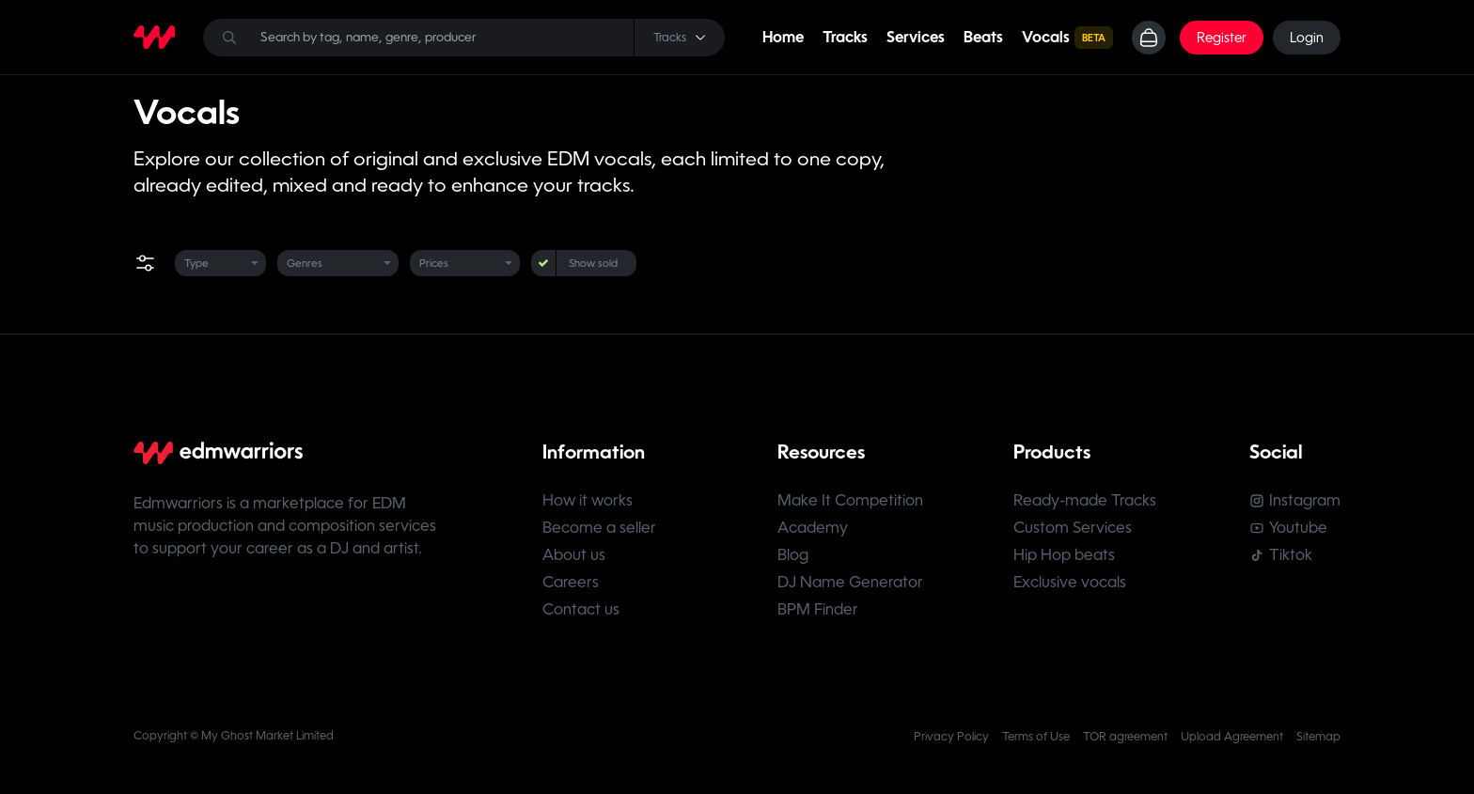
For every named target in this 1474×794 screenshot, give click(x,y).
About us (573, 555)
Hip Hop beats (1064, 555)
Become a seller (599, 528)
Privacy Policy (951, 736)
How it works (587, 500)
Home (783, 37)
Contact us (580, 609)
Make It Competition (850, 500)
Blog (792, 555)
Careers (570, 582)
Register (1222, 37)
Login (1307, 37)
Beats (983, 37)
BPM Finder (817, 609)
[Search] (464, 37)
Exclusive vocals (1069, 582)
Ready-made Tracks (1084, 500)
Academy (812, 528)
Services (915, 37)
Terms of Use (1036, 736)
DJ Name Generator (850, 582)
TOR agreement (1125, 736)
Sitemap (1318, 736)
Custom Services (1072, 528)
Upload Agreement (1232, 736)
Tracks (845, 37)
